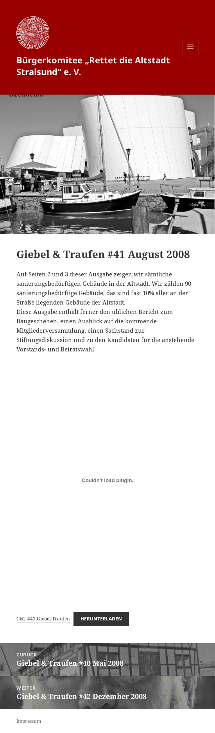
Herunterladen (101, 618)
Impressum (28, 721)
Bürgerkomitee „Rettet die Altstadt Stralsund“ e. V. (93, 65)
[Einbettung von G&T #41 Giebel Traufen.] (107, 480)
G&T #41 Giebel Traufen (43, 618)
